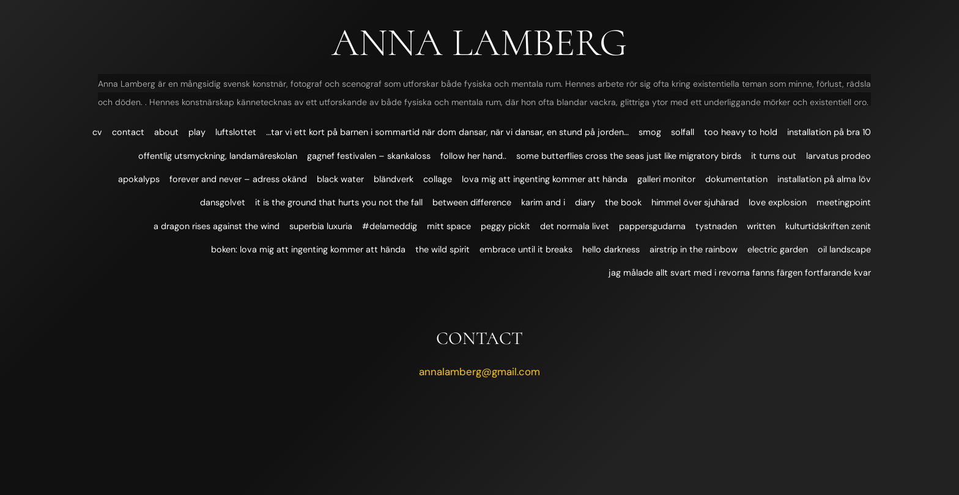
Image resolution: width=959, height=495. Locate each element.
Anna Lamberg (479, 42)
